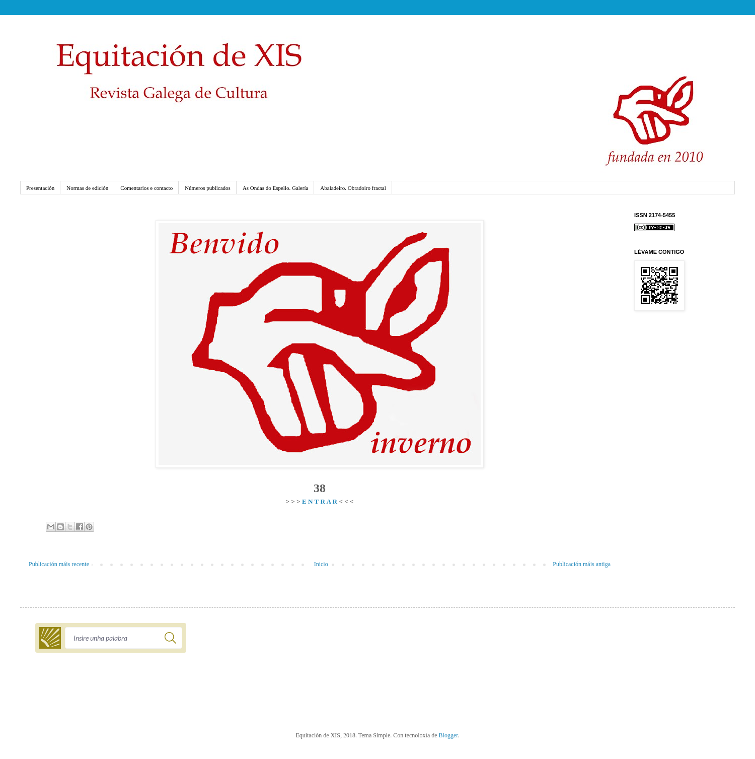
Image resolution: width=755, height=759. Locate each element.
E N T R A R (319, 501)
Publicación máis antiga (582, 564)
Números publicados (208, 188)
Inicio (321, 564)
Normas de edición (87, 188)
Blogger (448, 735)
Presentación (40, 188)
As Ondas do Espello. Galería (275, 188)
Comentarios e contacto (146, 188)
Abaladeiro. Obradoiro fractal (353, 188)
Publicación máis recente (59, 564)
